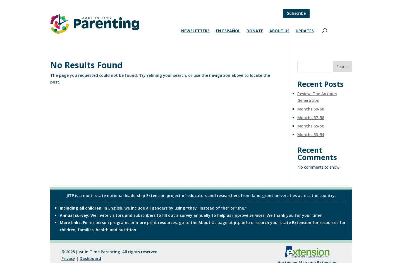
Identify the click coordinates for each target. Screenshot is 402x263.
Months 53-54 (310, 134)
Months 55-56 (310, 126)
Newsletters (195, 31)
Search (342, 66)
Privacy (68, 258)
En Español (228, 31)
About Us (279, 31)
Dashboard (90, 258)
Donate (255, 31)
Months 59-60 (310, 109)
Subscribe (296, 13)
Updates (305, 31)
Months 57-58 (310, 117)
